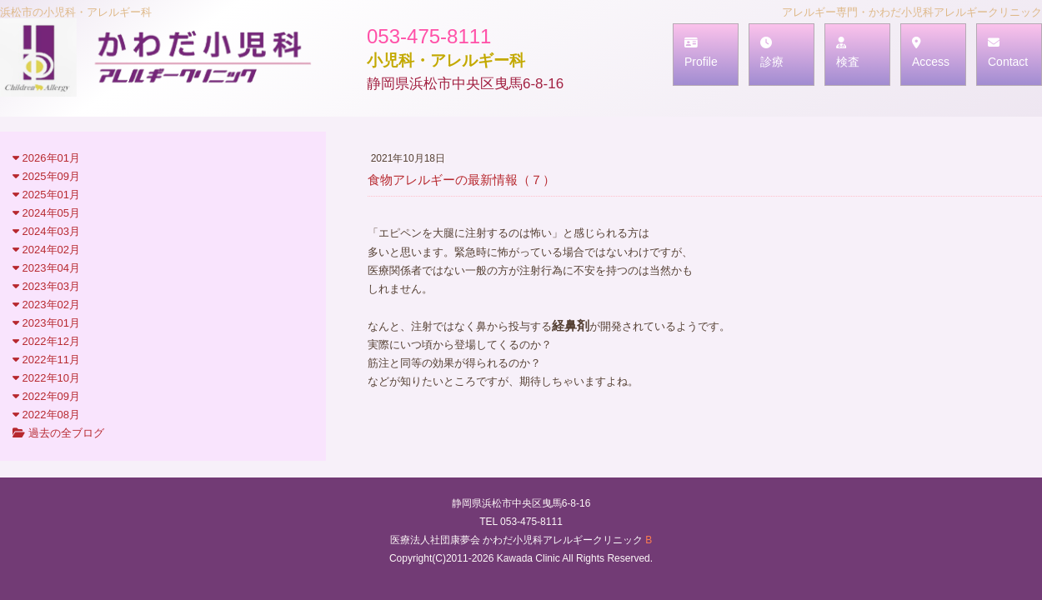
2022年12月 (46, 341)
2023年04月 (46, 268)
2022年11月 (46, 359)
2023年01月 (46, 323)
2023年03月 (46, 286)
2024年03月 (46, 231)
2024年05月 (46, 213)
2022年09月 (46, 396)
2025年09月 (46, 176)
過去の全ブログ (58, 433)
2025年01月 (46, 194)
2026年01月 (46, 158)
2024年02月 (46, 249)
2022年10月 (46, 378)
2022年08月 (46, 414)
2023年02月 (46, 304)
